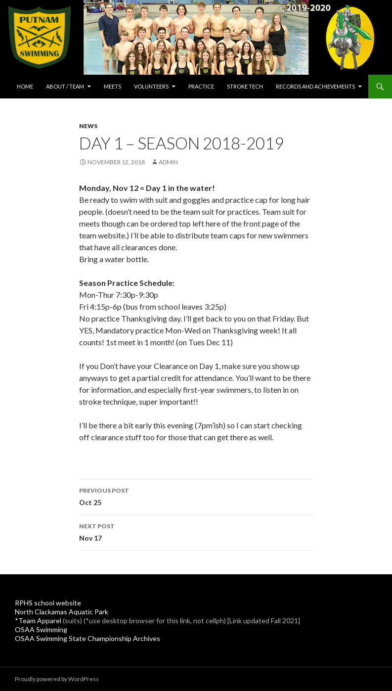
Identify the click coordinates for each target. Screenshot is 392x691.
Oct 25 (196, 496)
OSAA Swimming (41, 629)
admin (168, 162)
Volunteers (151, 86)
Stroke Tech (245, 86)
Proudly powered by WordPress (57, 679)
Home (25, 86)
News (88, 126)
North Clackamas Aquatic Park (61, 611)
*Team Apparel (38, 620)
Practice (201, 86)
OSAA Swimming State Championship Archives (87, 638)
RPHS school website (48, 603)
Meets (112, 86)
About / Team (65, 86)
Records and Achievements (315, 86)
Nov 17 (196, 531)
